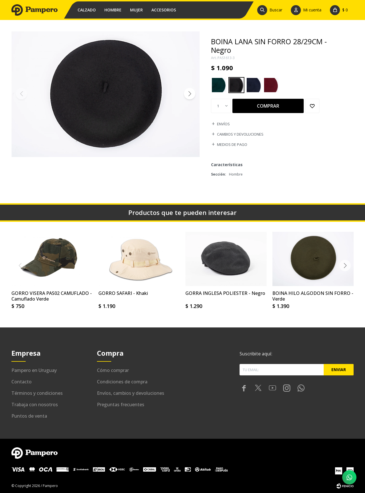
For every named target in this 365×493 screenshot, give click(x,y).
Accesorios (163, 10)
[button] (271, 10)
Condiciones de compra (122, 382)
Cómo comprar (113, 370)
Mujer (136, 10)
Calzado (87, 10)
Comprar (268, 106)
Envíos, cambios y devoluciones (130, 393)
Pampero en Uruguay (34, 370)
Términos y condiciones (37, 393)
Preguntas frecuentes (120, 404)
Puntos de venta (29, 416)
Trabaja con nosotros (34, 404)
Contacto (21, 382)
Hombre (112, 10)
